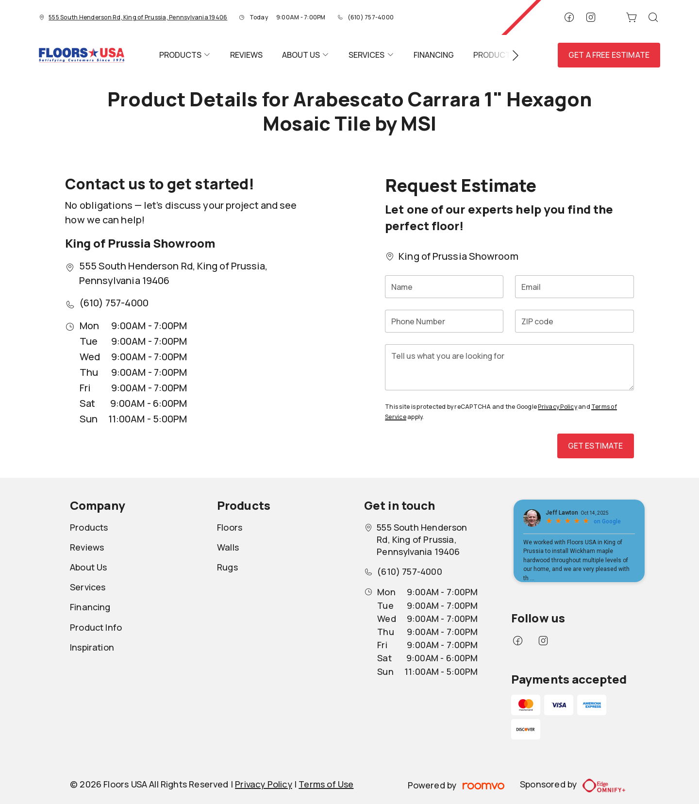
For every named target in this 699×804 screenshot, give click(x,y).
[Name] (444, 286)
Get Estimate (595, 445)
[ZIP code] (574, 321)
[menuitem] (185, 55)
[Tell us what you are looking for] (509, 367)
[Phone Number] (444, 321)
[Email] (574, 286)
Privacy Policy (557, 406)
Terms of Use (326, 784)
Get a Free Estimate (608, 55)
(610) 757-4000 (371, 17)
